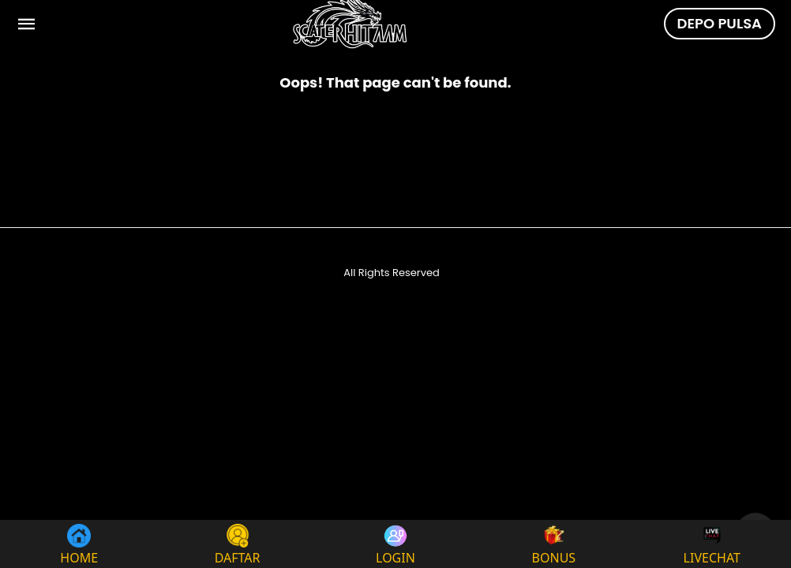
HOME (79, 544)
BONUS (554, 544)
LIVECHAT (712, 544)
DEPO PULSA (719, 23)
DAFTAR (238, 544)
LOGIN (395, 544)
